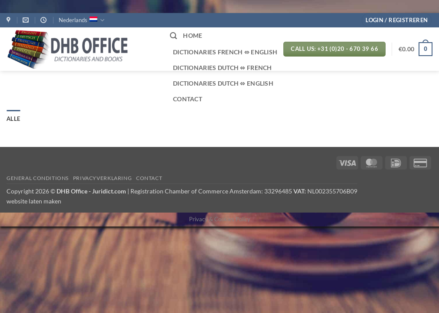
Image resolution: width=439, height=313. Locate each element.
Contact (149, 178)
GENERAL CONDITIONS (38, 178)
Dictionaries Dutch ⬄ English (223, 83)
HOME (192, 35)
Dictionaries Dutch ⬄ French (222, 67)
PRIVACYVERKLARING (102, 178)
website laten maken (34, 201)
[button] (397, 20)
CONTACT (187, 99)
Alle (13, 118)
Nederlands (81, 20)
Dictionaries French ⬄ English (225, 52)
